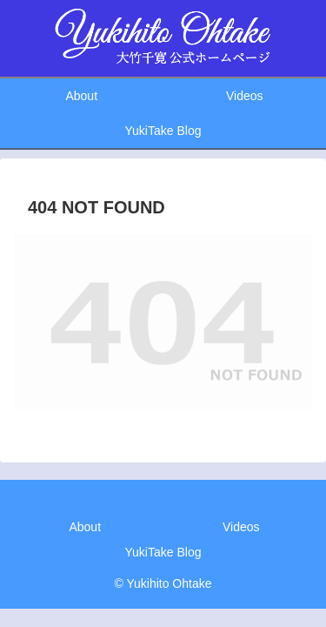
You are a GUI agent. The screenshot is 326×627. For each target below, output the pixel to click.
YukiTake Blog (163, 552)
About (85, 527)
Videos (241, 527)
